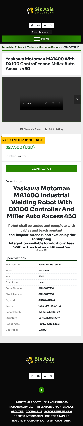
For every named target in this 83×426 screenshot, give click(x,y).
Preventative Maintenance (55, 406)
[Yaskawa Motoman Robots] (43, 47)
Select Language (40, 32)
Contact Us (41, 169)
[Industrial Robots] (13, 47)
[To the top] (41, 390)
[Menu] (37, 39)
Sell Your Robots (56, 402)
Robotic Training (57, 416)
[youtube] (38, 25)
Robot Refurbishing (58, 411)
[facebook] (32, 25)
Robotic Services (21, 406)
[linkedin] (45, 25)
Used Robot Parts (58, 420)
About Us (17, 411)
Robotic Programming (28, 420)
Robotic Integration (28, 416)
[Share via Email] (30, 129)
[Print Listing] (54, 129)
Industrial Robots (28, 402)
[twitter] (51, 25)
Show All (41, 250)
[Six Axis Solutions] (41, 361)
